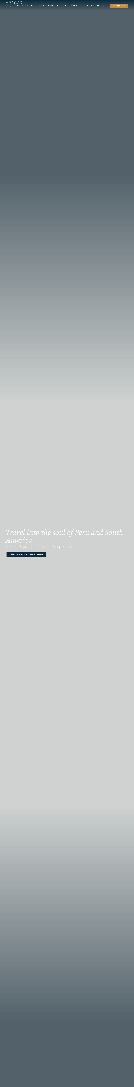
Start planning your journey (26, 554)
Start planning (119, 6)
